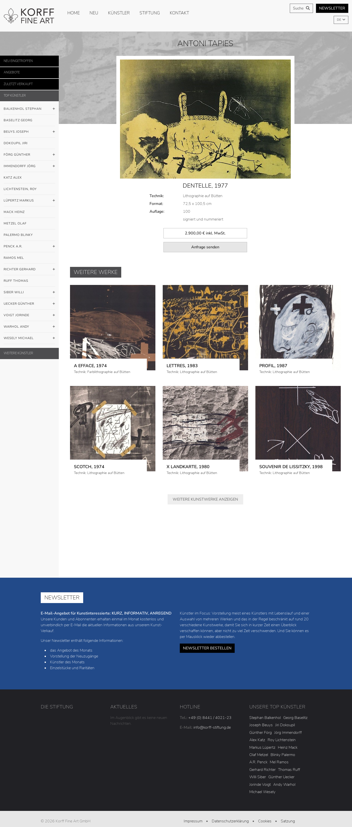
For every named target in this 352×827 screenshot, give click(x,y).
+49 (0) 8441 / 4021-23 (209, 705)
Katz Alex (13, 177)
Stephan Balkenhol (265, 705)
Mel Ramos (279, 749)
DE (339, 20)
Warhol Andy (29, 327)
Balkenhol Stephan (29, 109)
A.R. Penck (258, 749)
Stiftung (150, 13)
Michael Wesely (262, 779)
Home (73, 13)
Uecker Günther (29, 304)
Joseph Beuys (261, 712)
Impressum (193, 808)
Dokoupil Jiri (16, 143)
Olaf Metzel (258, 742)
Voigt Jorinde (29, 315)
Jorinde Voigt (260, 771)
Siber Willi (29, 292)
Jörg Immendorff (288, 720)
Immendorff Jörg (29, 166)
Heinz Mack (287, 734)
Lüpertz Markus (29, 201)
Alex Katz (257, 727)
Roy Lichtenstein (282, 727)
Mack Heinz (14, 212)
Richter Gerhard (29, 269)
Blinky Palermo (283, 742)
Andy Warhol (284, 771)
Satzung (288, 808)
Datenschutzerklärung (230, 808)
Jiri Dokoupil (285, 712)
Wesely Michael (29, 338)
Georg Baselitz (295, 705)
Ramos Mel (14, 258)
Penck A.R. (29, 247)
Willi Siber (257, 764)
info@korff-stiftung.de (212, 714)
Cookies (265, 808)
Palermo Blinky (18, 235)
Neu (94, 13)
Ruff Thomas (16, 281)
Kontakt (179, 13)
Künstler (119, 13)
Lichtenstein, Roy (20, 189)
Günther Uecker (281, 764)
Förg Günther (29, 155)
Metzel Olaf (15, 223)
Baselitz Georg (18, 120)
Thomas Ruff (289, 756)
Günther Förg (260, 720)
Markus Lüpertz (262, 734)
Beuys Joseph (29, 132)
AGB (193, 815)
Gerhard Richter (262, 756)
